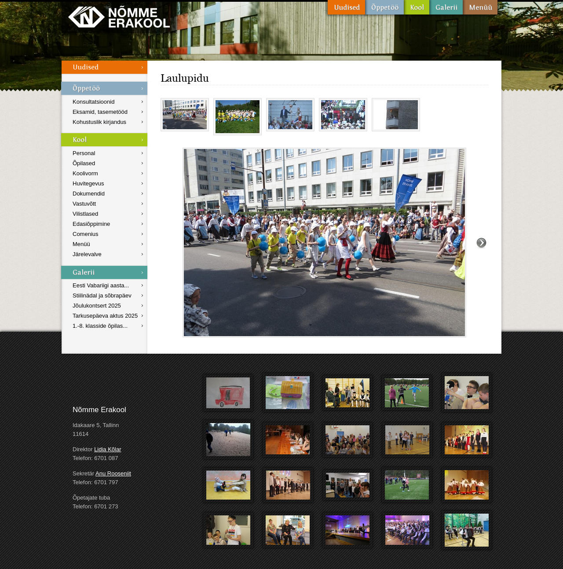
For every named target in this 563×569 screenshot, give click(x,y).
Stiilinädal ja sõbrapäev (102, 295)
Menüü (480, 7)
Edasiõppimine (91, 224)
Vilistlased (85, 213)
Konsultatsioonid (93, 101)
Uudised (346, 7)
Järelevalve (87, 254)
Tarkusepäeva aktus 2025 (105, 315)
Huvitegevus (88, 183)
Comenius (86, 234)
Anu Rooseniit (113, 473)
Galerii (446, 7)
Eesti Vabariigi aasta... (101, 285)
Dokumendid (89, 193)
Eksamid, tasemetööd (100, 112)
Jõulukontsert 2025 (97, 305)
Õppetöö (384, 7)
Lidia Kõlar (107, 449)
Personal (84, 153)
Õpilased (84, 163)
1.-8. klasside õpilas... (100, 326)
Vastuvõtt (84, 203)
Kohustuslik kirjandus (99, 122)
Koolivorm (85, 173)
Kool (416, 7)
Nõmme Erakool (119, 16)
